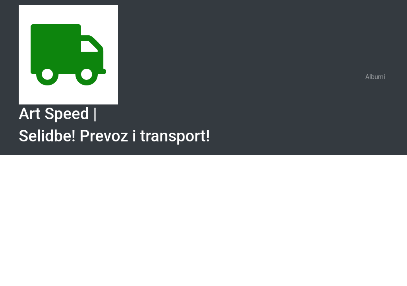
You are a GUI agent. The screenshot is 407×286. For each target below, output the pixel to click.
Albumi (375, 77)
